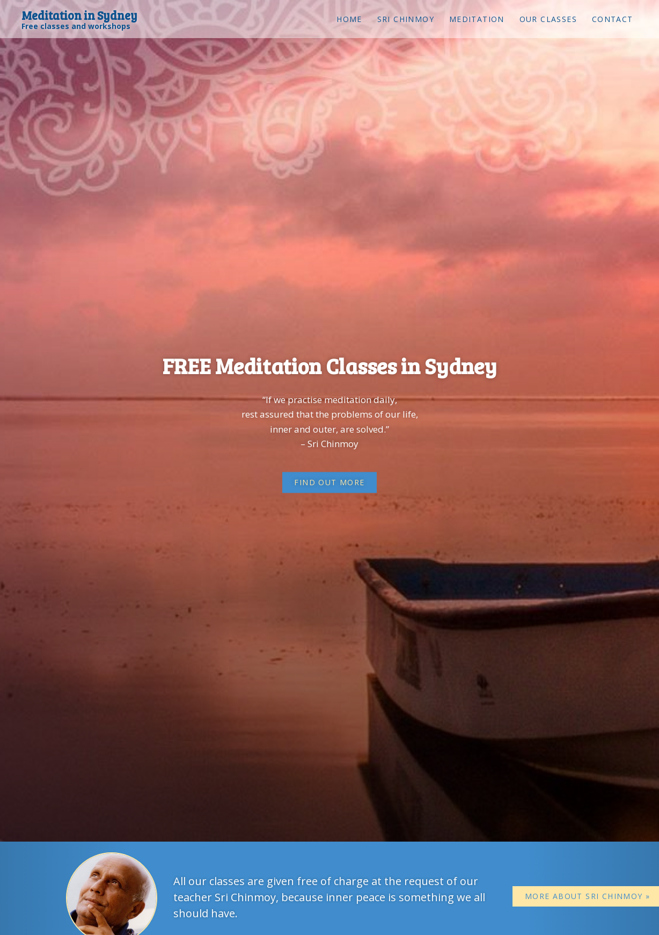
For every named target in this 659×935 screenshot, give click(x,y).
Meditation (476, 19)
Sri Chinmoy (405, 19)
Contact (612, 19)
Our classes (548, 19)
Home (349, 19)
